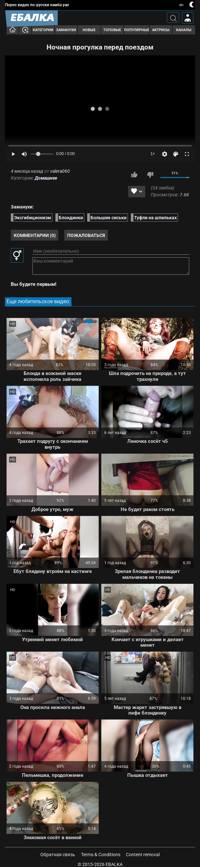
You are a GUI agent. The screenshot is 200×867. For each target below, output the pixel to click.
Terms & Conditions (100, 854)
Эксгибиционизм (32, 217)
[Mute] (24, 154)
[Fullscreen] (187, 154)
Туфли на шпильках (155, 217)
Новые (89, 30)
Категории (43, 30)
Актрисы (161, 30)
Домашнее (46, 178)
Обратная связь (57, 854)
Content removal (143, 854)
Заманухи (66, 30)
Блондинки (71, 217)
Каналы (183, 30)
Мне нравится (134, 175)
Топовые (112, 30)
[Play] (13, 154)
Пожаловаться (86, 235)
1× (152, 153)
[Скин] (176, 154)
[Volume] (41, 154)
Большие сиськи (108, 217)
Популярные (136, 30)
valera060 (60, 171)
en (181, 5)
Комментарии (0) (35, 235)
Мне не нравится (150, 175)
